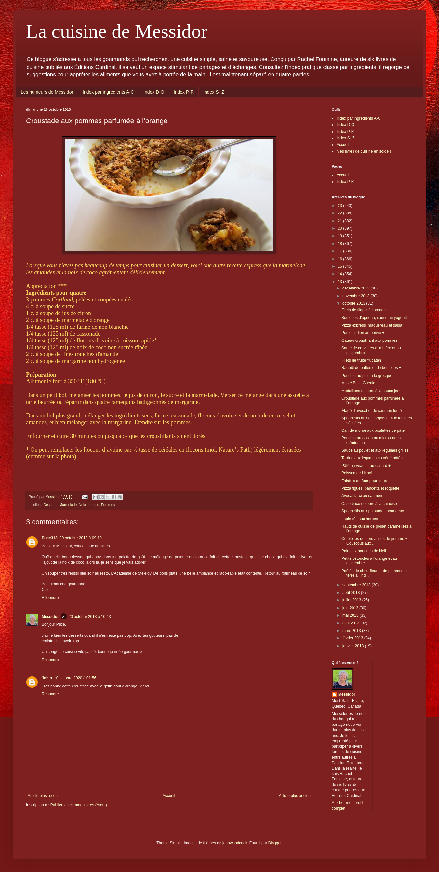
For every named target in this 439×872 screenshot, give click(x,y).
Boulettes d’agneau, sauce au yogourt (374, 317)
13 (340, 281)
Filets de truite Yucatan (361, 360)
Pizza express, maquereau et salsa (371, 325)
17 (340, 251)
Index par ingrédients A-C (108, 92)
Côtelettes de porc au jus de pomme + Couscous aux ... (374, 540)
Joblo (47, 678)
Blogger (275, 843)
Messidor (50, 616)
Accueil (169, 795)
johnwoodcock (234, 843)
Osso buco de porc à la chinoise (369, 503)
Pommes (108, 505)
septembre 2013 (357, 585)
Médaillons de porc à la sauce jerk (370, 391)
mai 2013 (351, 615)
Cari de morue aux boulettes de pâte (373, 430)
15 (340, 266)
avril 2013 (351, 623)
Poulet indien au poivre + (362, 332)
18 (340, 243)
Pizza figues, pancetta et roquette (370, 488)
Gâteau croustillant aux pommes (369, 340)
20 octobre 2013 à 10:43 (90, 616)
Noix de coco (89, 505)
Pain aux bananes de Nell (363, 551)
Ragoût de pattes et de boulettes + (371, 367)
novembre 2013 (356, 296)
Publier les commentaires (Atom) (78, 805)
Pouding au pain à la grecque (366, 375)
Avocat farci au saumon (361, 496)
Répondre (50, 598)
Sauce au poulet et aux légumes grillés (374, 450)
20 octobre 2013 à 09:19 (81, 538)
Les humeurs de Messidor (47, 92)
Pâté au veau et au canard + (366, 465)
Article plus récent (43, 795)
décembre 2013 (356, 288)
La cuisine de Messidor (116, 31)
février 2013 (353, 638)
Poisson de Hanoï (356, 473)
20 (340, 228)
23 (340, 205)
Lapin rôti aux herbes (359, 519)
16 (340, 259)
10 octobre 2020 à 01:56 (75, 678)
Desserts (51, 505)
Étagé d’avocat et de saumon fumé (371, 410)
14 (340, 274)
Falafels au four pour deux (364, 481)
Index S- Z (213, 92)
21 (340, 221)
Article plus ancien (295, 795)
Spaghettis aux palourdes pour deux (372, 511)
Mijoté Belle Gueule (358, 383)
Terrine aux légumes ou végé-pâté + (372, 458)
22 (340, 213)
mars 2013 (352, 630)
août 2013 (351, 592)
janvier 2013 (353, 646)
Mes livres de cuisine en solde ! (364, 151)
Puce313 (50, 538)
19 (340, 236)
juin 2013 (350, 608)
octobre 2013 (354, 303)
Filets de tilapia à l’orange (363, 310)
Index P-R (184, 92)
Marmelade (68, 505)
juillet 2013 (352, 600)
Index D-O (153, 92)
